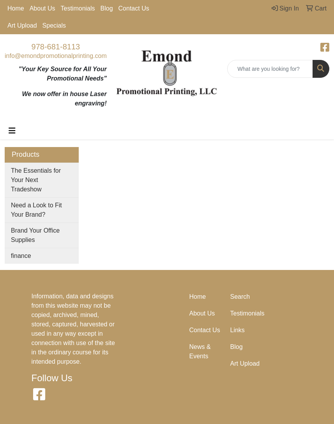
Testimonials (78, 8)
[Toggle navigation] (12, 130)
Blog (107, 8)
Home (15, 8)
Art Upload (22, 25)
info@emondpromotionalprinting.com (56, 56)
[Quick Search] (270, 69)
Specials (54, 25)
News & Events (200, 351)
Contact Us (133, 8)
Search (240, 296)
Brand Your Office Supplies (35, 235)
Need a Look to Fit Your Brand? (36, 210)
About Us (42, 8)
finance (21, 255)
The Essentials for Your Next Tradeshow (36, 180)
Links (237, 330)
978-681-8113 (56, 46)
